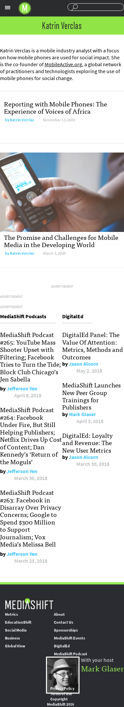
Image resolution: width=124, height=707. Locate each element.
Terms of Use (61, 693)
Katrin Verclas (22, 120)
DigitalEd (62, 646)
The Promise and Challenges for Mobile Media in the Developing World (61, 241)
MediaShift (29, 603)
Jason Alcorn (83, 363)
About (59, 614)
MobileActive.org (63, 64)
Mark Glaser (82, 414)
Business (12, 638)
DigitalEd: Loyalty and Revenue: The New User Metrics (87, 442)
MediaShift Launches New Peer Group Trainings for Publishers (91, 396)
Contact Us (63, 622)
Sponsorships (66, 630)
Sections (8, 8)
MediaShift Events (69, 638)
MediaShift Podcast (70, 654)
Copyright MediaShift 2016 (60, 701)
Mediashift (25, 8)
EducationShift (18, 622)
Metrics (11, 614)
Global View (15, 646)
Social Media (15, 630)
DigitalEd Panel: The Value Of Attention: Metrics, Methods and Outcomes (92, 345)
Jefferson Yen (22, 388)
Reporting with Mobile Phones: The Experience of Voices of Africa (55, 107)
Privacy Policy (62, 688)
